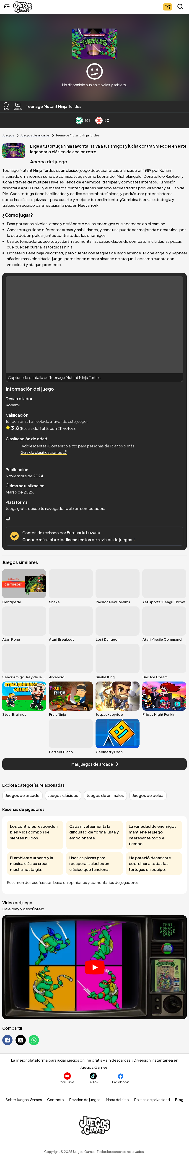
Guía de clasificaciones (44, 452)
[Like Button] (79, 120)
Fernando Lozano (83, 532)
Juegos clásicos (63, 795)
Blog (179, 1099)
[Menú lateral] (6, 6)
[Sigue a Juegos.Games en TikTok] (93, 1078)
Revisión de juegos (85, 1099)
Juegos (8, 135)
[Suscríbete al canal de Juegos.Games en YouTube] (67, 1078)
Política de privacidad (152, 1099)
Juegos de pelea (147, 795)
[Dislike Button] (99, 120)
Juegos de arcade (34, 135)
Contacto (55, 1099)
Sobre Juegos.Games (23, 1099)
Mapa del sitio (117, 1099)
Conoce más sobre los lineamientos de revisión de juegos (79, 539)
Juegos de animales (105, 795)
